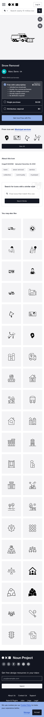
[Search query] (22, 194)
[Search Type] (5, 10)
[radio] (22, 90)
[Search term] (23, 10)
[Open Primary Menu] (3, 4)
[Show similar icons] (40, 25)
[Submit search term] (39, 10)
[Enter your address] (22, 678)
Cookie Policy (26, 705)
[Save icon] (40, 19)
